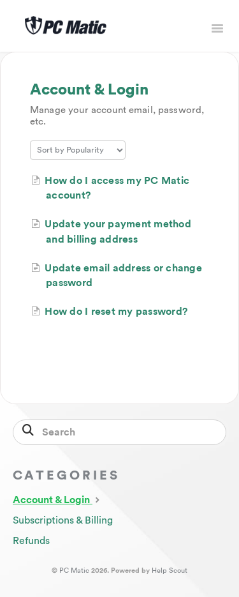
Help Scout (169, 570)
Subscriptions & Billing (63, 520)
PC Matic (74, 570)
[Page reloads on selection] (78, 150)
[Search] (119, 432)
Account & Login (58, 499)
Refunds (31, 541)
